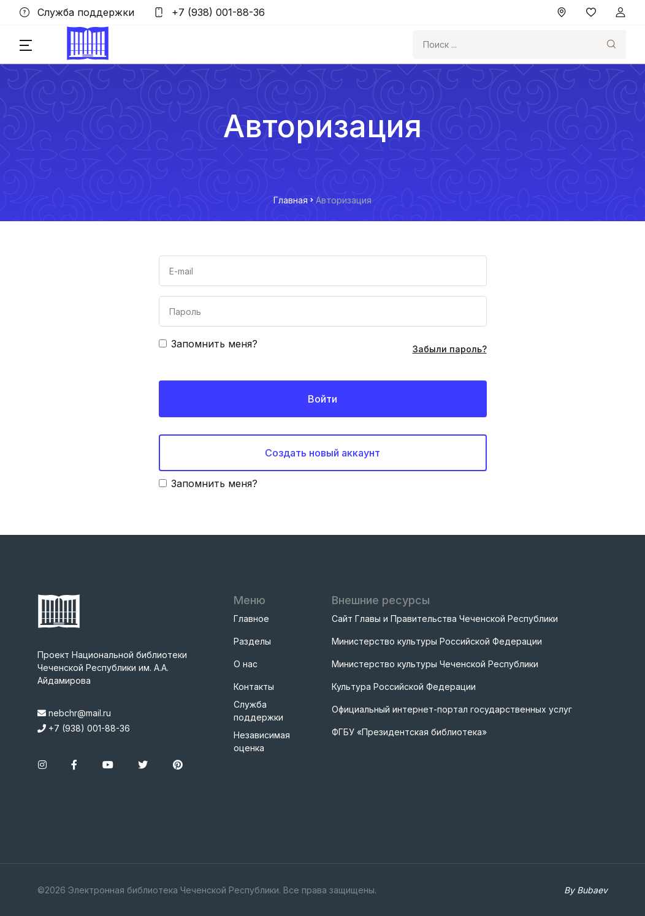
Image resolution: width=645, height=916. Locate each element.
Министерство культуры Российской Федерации (437, 641)
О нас (246, 664)
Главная (290, 200)
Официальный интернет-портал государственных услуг (452, 709)
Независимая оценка (262, 741)
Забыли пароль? (450, 349)
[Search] (505, 44)
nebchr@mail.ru (74, 713)
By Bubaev (586, 890)
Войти (322, 399)
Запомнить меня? (214, 344)
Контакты (254, 686)
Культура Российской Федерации (404, 686)
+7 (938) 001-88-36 (209, 12)
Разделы (252, 641)
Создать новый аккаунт (322, 453)
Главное (251, 618)
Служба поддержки (77, 12)
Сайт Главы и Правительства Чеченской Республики (445, 618)
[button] (26, 45)
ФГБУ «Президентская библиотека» (409, 732)
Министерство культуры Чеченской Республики (435, 664)
